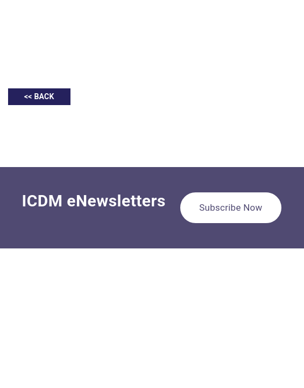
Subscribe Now (230, 207)
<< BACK (39, 96)
